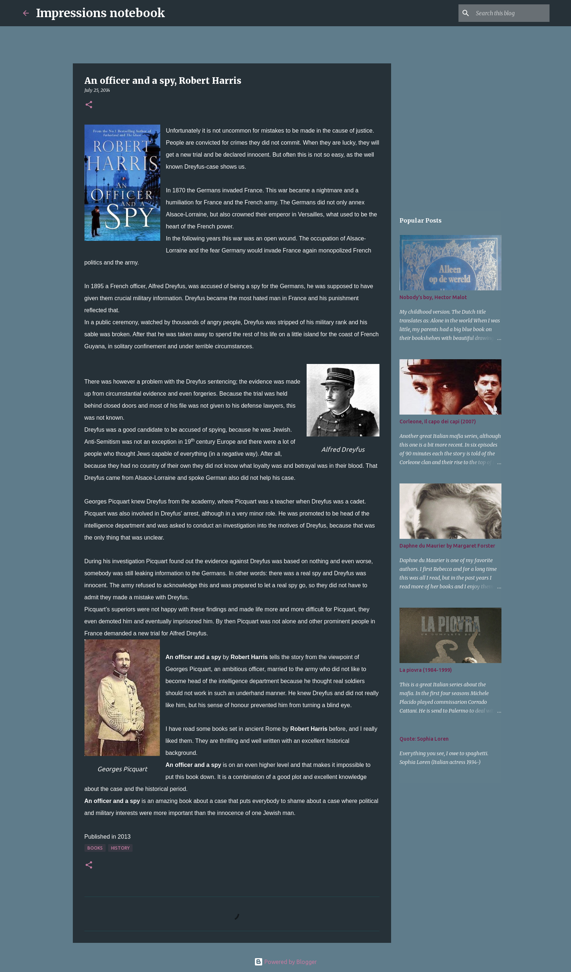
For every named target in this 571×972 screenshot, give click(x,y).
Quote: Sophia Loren (424, 739)
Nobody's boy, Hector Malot (433, 297)
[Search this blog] (511, 13)
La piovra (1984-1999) (425, 670)
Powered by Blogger (285, 962)
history (120, 848)
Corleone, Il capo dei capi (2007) (437, 421)
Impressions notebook (100, 13)
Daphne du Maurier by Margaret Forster (447, 546)
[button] (88, 105)
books (95, 848)
